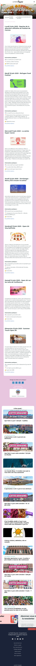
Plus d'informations (9, 65)
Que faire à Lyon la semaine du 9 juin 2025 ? (24, 17)
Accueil (6, 17)
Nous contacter (17, 653)
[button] (34, 2)
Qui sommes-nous (18, 643)
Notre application (17, 655)
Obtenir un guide (17, 645)
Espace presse (18, 651)
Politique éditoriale (18, 649)
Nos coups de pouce (17, 647)
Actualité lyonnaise (11, 17)
